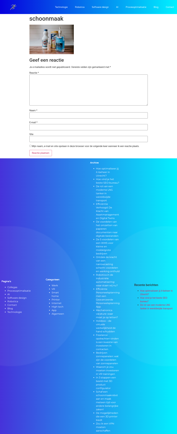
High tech (57, 306)
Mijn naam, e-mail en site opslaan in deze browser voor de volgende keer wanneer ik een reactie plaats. (85, 146)
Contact (170, 7)
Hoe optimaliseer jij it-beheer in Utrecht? (107, 172)
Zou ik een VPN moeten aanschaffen (105, 427)
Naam (33, 110)
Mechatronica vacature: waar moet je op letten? (107, 314)
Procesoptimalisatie (136, 7)
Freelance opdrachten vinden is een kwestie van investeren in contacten (107, 342)
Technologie (61, 7)
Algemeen (58, 313)
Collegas (12, 287)
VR (53, 289)
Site (31, 134)
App (54, 310)
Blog (156, 7)
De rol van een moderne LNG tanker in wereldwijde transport (104, 193)
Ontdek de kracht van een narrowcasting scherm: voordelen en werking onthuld (108, 264)
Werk (55, 285)
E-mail (33, 122)
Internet (57, 303)
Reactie (34, 73)
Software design (100, 7)
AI (117, 7)
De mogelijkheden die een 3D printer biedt (107, 416)
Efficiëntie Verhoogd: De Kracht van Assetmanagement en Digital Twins (107, 211)
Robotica (79, 7)
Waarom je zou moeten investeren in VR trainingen (107, 370)
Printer (56, 299)
